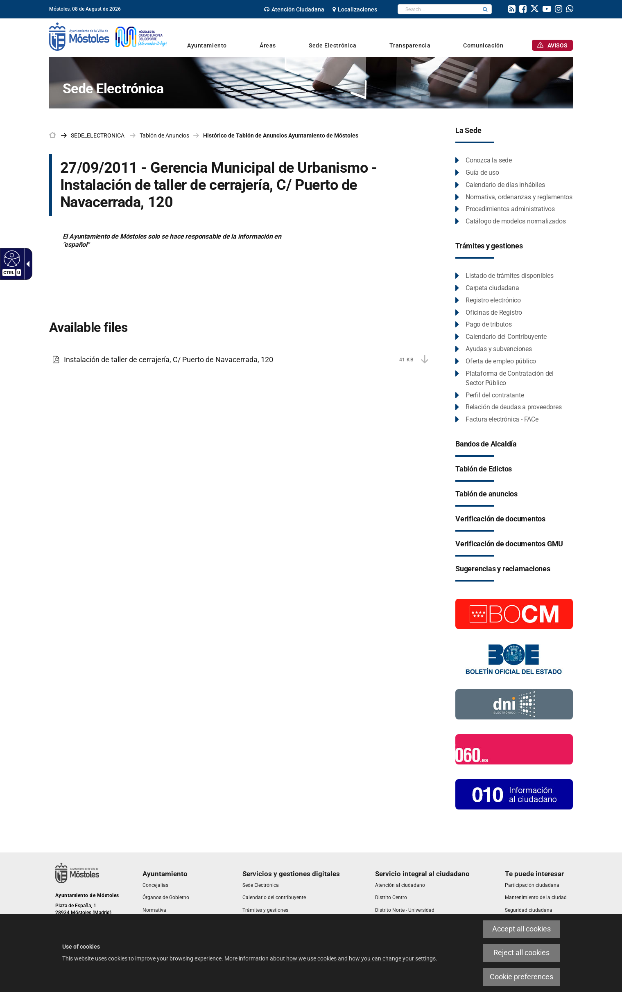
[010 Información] (514, 794)
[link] (294, 9)
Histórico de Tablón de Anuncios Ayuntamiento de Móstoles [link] (280, 135)
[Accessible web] (10, 258)
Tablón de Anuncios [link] (164, 135)
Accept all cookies (521, 929)
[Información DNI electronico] (514, 704)
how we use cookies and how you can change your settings (361, 958)
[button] (485, 9)
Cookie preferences (521, 977)
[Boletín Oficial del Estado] (514, 658)
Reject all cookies (521, 953)
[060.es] (514, 749)
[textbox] (438, 9)
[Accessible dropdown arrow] (26, 264)
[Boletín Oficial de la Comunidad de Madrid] (514, 613)
